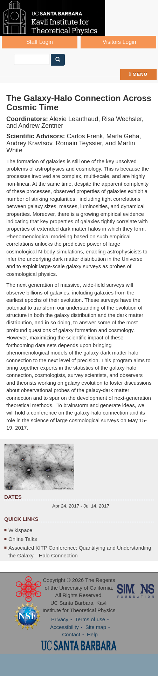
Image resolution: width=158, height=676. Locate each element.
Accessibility (64, 627)
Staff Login (39, 42)
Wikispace (20, 530)
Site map (95, 627)
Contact (71, 634)
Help (92, 634)
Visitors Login (119, 42)
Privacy (59, 619)
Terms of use (90, 619)
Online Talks (22, 539)
